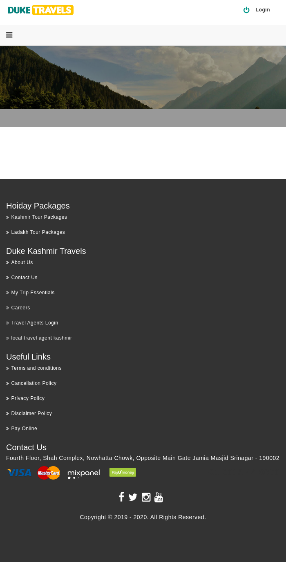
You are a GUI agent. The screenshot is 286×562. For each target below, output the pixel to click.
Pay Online (21, 428)
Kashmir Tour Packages (36, 217)
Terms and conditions (34, 368)
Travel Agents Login (32, 323)
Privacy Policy (25, 398)
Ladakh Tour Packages (35, 232)
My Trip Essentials (30, 292)
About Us (19, 262)
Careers (18, 308)
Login (263, 10)
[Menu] (9, 35)
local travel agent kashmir (39, 338)
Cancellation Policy (31, 383)
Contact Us (22, 277)
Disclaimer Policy (29, 413)
